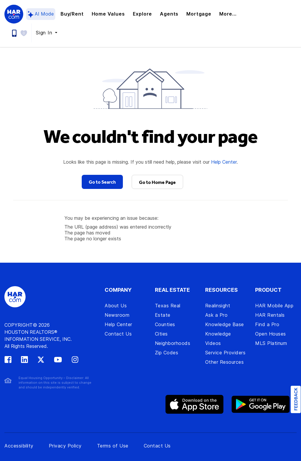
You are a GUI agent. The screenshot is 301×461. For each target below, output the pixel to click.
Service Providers (225, 353)
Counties (165, 324)
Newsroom (117, 315)
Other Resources (224, 362)
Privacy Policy (65, 446)
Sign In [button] (45, 33)
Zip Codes (166, 353)
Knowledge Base (224, 324)
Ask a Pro (216, 315)
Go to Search (102, 182)
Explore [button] (142, 14)
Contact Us (118, 334)
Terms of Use (112, 446)
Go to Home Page (157, 182)
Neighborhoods (172, 343)
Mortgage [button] (198, 14)
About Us (116, 306)
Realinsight (217, 306)
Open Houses (270, 334)
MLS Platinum (271, 343)
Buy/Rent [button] (72, 14)
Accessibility (19, 446)
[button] (25, 32)
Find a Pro (267, 324)
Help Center (224, 162)
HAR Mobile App (274, 306)
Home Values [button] (108, 14)
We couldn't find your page (150, 136)
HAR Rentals (270, 315)
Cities (161, 334)
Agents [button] (169, 14)
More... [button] (228, 14)
